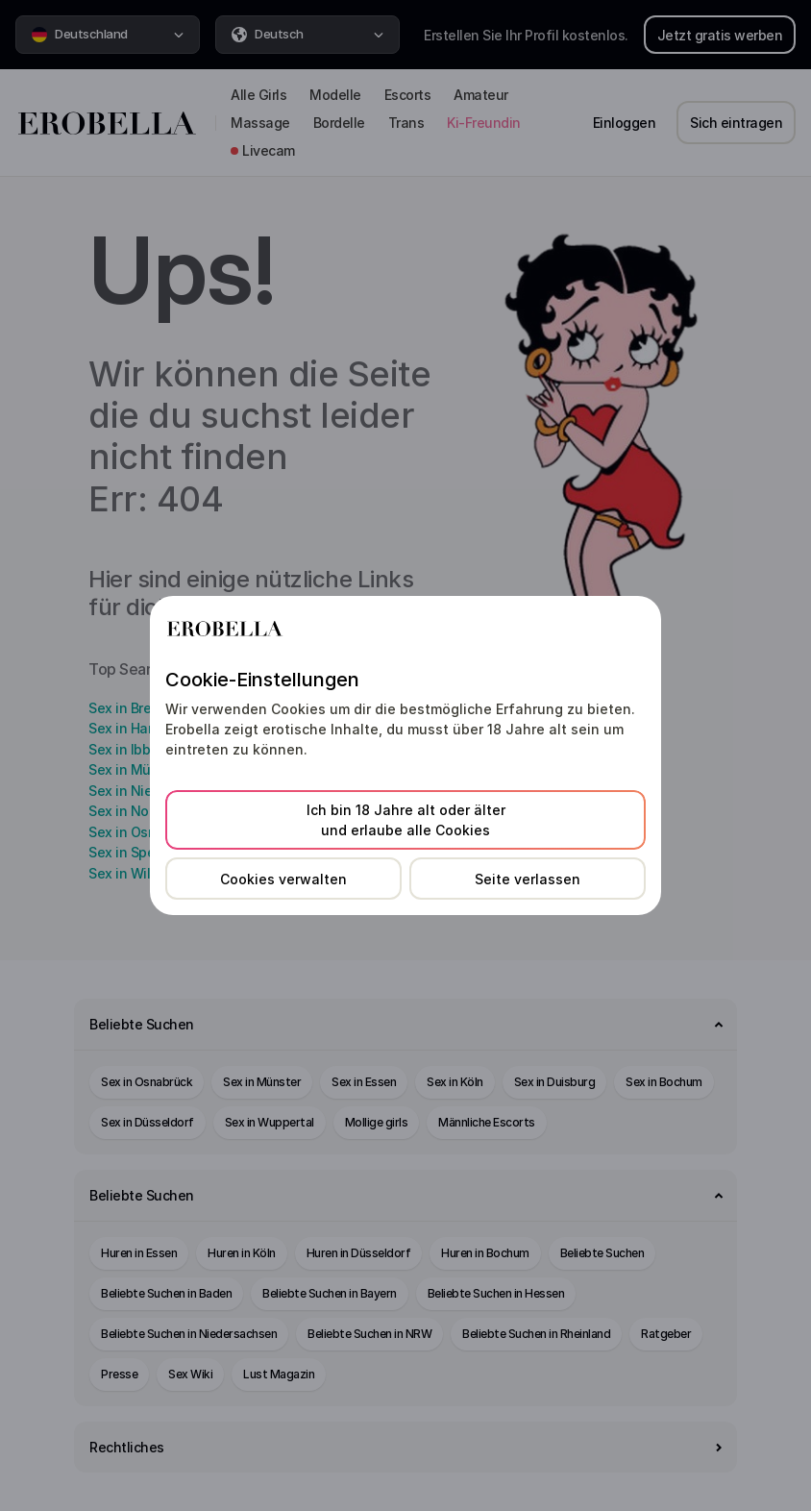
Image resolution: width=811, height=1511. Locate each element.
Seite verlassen (527, 879)
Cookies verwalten (283, 879)
